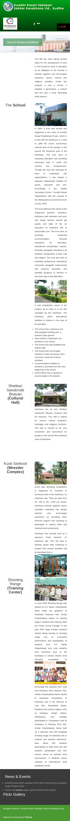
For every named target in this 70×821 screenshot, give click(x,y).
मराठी (63, 26)
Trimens (28, 817)
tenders (19, 790)
